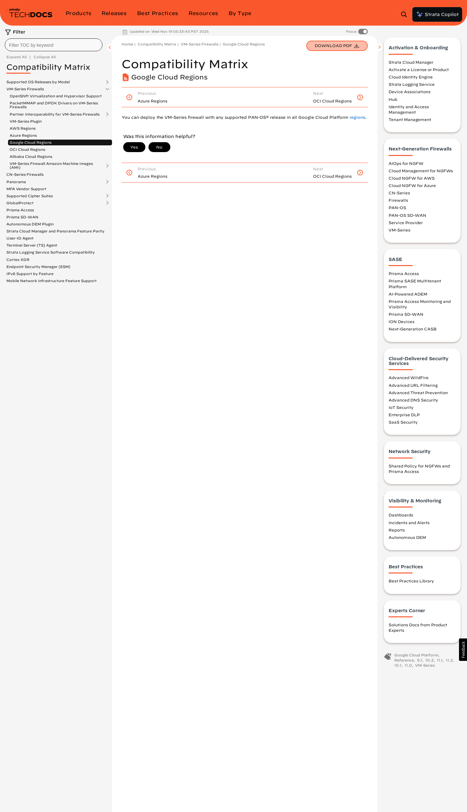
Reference (404, 661)
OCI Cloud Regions (27, 149)
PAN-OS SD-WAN (407, 216)
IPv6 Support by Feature (29, 274)
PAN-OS (397, 208)
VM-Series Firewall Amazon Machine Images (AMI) (51, 165)
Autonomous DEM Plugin (29, 224)
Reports (397, 530)
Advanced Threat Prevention (418, 393)
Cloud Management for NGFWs (421, 171)
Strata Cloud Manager (411, 63)
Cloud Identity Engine (411, 78)
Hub (393, 100)
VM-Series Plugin (26, 121)
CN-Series (399, 193)
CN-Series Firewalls (25, 174)
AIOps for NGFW (406, 164)
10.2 (429, 661)
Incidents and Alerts (409, 523)
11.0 (408, 666)
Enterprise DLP (404, 415)
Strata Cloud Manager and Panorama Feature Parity (55, 231)
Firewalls (398, 201)
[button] (463, 649)
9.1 (419, 661)
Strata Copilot (437, 14)
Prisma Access (20, 210)
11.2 (449, 661)
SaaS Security (403, 423)
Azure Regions (23, 135)
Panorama (16, 182)
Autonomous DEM (407, 538)
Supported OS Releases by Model (38, 82)
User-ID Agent (20, 238)
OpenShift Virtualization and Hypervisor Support (56, 96)
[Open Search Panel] (406, 14)
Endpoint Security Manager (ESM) (38, 266)
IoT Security (401, 408)
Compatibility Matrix (157, 44)
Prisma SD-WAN (22, 217)
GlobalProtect (20, 203)
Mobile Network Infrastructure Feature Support (51, 281)
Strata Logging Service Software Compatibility (50, 252)
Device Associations (410, 92)
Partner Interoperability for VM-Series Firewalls (55, 114)
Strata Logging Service (412, 85)
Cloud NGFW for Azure (412, 186)
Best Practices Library (411, 582)
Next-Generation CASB (413, 330)
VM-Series (399, 230)
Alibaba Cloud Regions (31, 156)
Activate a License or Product (419, 70)
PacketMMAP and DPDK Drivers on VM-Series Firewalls (54, 105)
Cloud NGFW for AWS (412, 178)
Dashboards (401, 516)
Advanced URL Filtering (413, 386)
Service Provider (406, 223)
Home (127, 44)
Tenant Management (410, 120)
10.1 (397, 666)
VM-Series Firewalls (25, 89)
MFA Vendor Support (26, 189)
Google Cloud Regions (31, 142)
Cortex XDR (17, 259)
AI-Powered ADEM (408, 294)
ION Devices (402, 322)
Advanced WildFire (409, 378)
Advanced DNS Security (413, 400)
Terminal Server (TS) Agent (31, 245)
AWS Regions (23, 128)
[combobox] (53, 44)
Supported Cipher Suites (29, 196)
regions (357, 117)
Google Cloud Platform (416, 656)
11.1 (440, 661)
